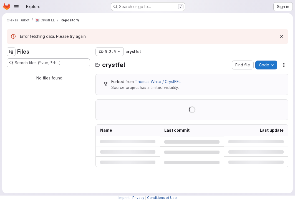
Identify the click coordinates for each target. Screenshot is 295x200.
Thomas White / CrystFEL (158, 81)
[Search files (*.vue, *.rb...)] (48, 62)
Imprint (124, 198)
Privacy (138, 198)
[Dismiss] (281, 36)
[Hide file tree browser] (11, 51)
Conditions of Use (162, 198)
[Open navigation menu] (16, 6)
